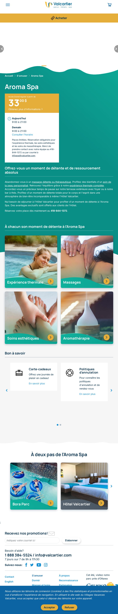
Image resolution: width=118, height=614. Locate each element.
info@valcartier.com (53, 555)
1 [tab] (44, 65)
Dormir (36, 580)
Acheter (61, 18)
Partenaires (65, 585)
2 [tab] (50, 65)
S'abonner (71, 540)
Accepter (49, 607)
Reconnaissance (68, 580)
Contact (9, 576)
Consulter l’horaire (22, 134)
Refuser (69, 607)
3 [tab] (56, 65)
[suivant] (116, 49)
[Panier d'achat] (109, 5)
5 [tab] (68, 65)
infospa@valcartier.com (23, 155)
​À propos (64, 575)
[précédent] (2, 49)
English (9, 581)
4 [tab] (62, 65)
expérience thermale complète (87, 185)
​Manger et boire (41, 585)
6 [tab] (74, 65)
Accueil (9, 75)
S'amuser (22, 75)
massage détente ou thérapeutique (51, 181)
